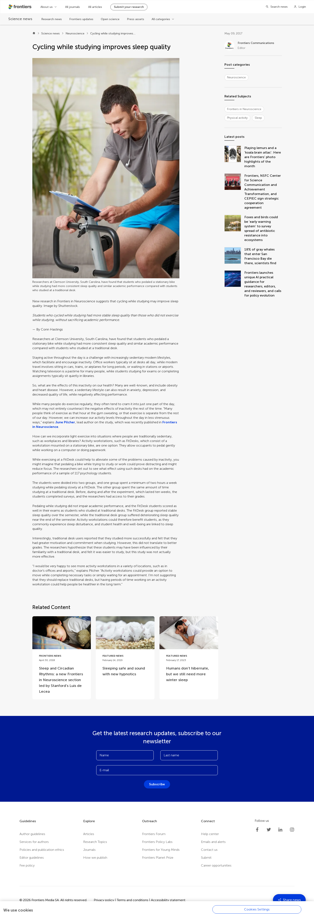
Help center (210, 834)
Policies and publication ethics (41, 850)
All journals (72, 7)
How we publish (95, 858)
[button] (105, 168)
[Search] (275, 7)
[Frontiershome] (20, 6)
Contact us (209, 850)
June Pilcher (65, 422)
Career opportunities (216, 865)
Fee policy (27, 865)
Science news (50, 33)
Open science (110, 19)
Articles (88, 834)
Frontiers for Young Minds (161, 850)
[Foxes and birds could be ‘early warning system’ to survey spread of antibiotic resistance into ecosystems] (234, 228)
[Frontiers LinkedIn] (280, 829)
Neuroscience (75, 33)
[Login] (300, 7)
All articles (95, 7)
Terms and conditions (132, 900)
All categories (161, 19)
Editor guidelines (31, 858)
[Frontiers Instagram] (292, 829)
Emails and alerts (213, 842)
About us (46, 7)
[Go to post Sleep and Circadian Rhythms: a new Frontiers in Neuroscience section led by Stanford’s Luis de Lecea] (61, 657)
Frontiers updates (81, 19)
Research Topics (95, 842)
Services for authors (34, 842)
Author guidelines (32, 834)
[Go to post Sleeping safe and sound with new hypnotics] (125, 649)
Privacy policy (104, 900)
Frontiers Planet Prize (157, 858)
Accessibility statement (168, 900)
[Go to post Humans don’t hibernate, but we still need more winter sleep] (188, 652)
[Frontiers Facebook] (257, 829)
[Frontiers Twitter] (268, 829)
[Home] (33, 33)
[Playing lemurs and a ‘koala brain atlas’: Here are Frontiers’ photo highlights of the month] (234, 157)
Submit (206, 858)
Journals (89, 850)
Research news (51, 19)
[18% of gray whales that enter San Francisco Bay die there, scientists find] (234, 256)
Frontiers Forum (154, 834)
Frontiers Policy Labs (157, 842)
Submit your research (129, 7)
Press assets (135, 19)
